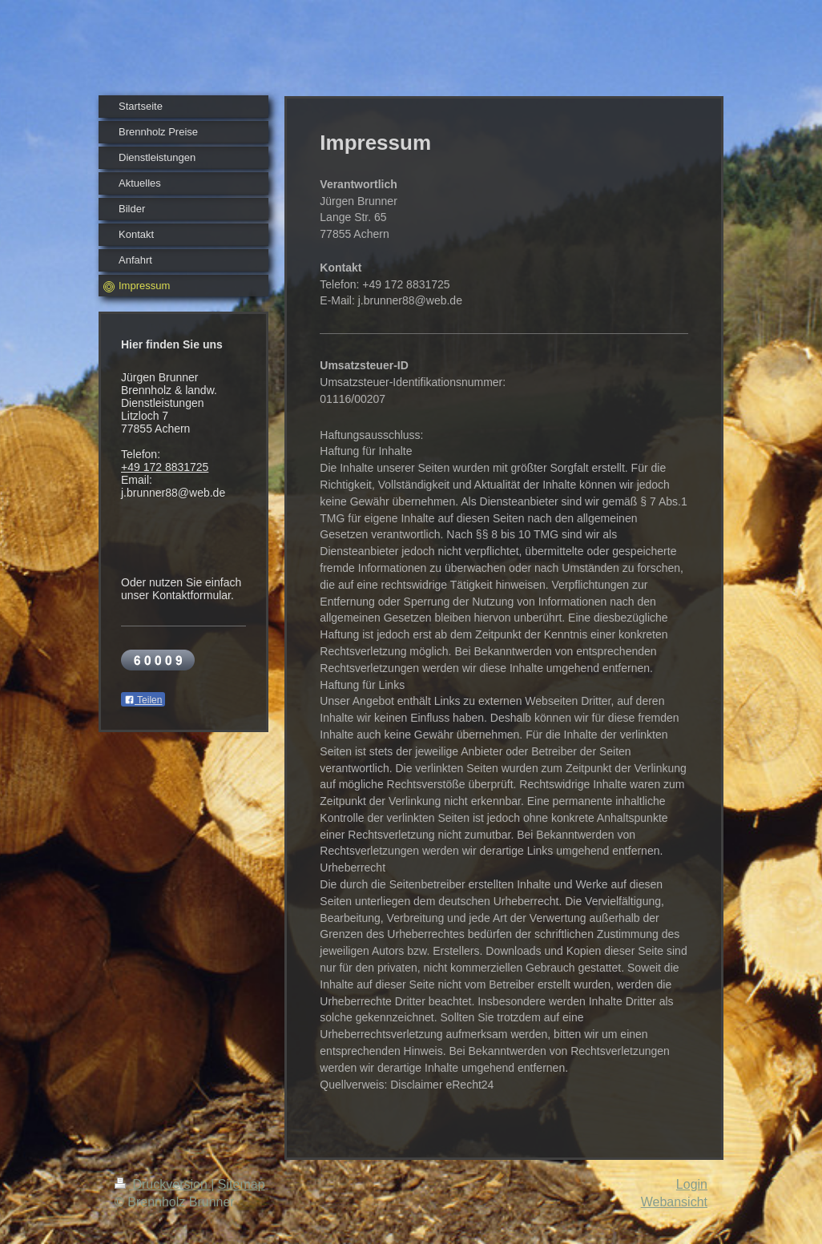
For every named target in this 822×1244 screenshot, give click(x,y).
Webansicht (674, 1202)
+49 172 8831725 (164, 467)
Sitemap (241, 1184)
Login (691, 1184)
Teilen (143, 700)
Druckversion (163, 1184)
